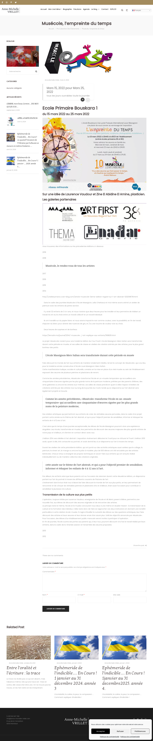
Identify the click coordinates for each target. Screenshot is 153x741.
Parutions (77, 9)
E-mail (81, 595)
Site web (116, 595)
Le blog (95, 9)
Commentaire (49, 571)
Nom (45, 595)
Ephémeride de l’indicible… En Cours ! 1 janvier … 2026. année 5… (27, 162)
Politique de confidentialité (109, 737)
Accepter (100, 731)
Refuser (120, 731)
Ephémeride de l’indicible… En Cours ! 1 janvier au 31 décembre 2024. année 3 (75, 678)
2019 (44, 252)
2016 (44, 279)
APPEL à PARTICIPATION (27, 118)
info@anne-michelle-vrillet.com (18, 719)
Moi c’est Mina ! (54, 9)
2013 (44, 530)
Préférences (140, 731)
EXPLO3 (113, 9)
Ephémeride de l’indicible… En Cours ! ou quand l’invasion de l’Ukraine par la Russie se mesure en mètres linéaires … (23, 140)
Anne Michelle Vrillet (50, 80)
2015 (44, 285)
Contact (104, 9)
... (87, 100)
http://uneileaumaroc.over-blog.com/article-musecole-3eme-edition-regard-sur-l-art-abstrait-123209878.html (90, 297)
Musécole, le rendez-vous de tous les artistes (70, 265)
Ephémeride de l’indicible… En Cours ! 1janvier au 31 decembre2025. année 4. (123, 678)
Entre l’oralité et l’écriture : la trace (23, 670)
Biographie (67, 9)
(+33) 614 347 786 (13, 716)
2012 (44, 536)
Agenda (86, 9)
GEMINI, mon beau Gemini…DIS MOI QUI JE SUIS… (22, 105)
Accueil (44, 9)
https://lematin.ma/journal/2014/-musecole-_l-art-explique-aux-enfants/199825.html (79, 335)
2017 (44, 273)
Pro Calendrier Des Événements (68, 28)
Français (136, 10)
